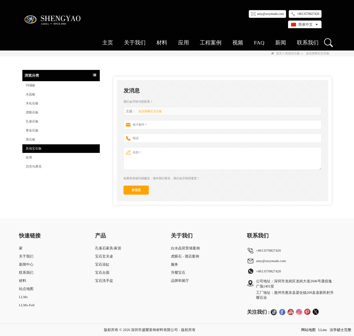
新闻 (280, 43)
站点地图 (26, 289)
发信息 (136, 190)
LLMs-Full (27, 305)
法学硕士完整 (340, 330)
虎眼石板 (32, 112)
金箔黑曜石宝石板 (150, 111)
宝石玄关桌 (104, 256)
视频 (237, 43)
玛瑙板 (30, 85)
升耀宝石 (178, 272)
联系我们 (308, 43)
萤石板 (30, 139)
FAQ (259, 43)
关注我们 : (258, 312)
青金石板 (32, 130)
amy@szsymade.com (270, 14)
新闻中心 (26, 264)
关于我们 (135, 43)
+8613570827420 (308, 14)
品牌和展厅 (180, 281)
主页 (107, 43)
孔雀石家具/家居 (108, 248)
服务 (174, 264)
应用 (183, 43)
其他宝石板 (292, 53)
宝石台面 (102, 272)
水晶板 (30, 94)
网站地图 (308, 330)
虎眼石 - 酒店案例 (185, 256)
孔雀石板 (32, 121)
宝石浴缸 (102, 264)
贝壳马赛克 (34, 166)
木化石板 (32, 103)
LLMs (23, 297)
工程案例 (210, 43)
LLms (322, 330)
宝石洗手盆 (104, 281)
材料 (161, 43)
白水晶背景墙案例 (185, 248)
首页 (276, 53)
